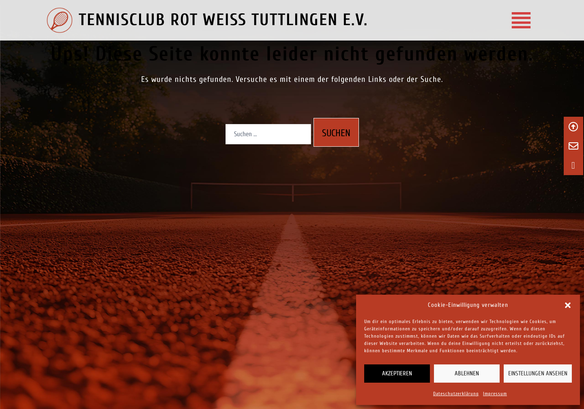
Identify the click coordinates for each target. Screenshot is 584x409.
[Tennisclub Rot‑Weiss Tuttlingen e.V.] (520, 20)
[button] (568, 305)
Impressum (495, 393)
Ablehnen (467, 373)
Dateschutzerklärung (456, 393)
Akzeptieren (397, 373)
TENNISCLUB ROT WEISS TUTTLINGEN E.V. (223, 20)
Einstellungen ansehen (537, 373)
